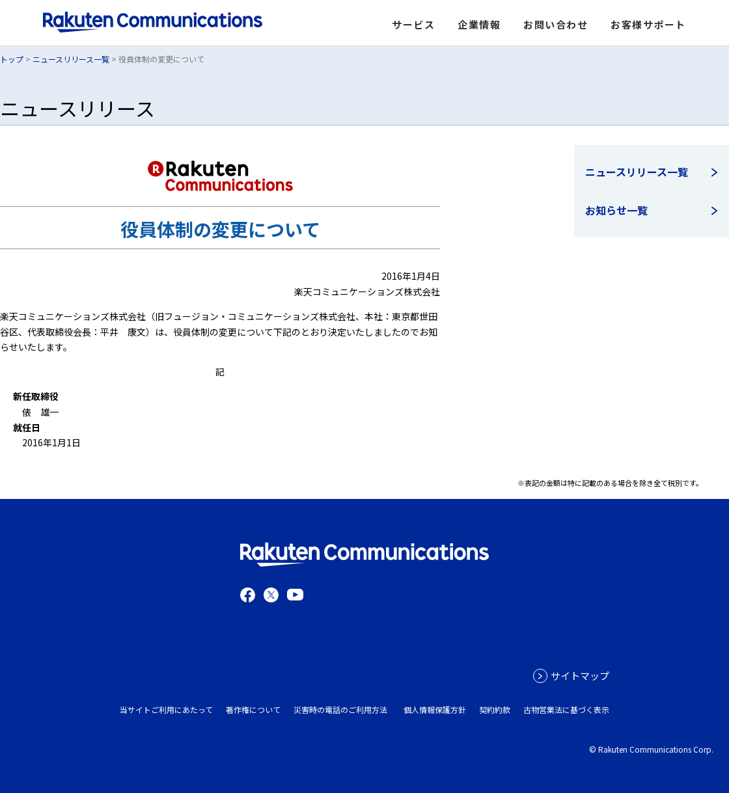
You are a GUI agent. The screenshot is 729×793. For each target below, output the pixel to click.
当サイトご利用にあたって (166, 709)
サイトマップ (580, 675)
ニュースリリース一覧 (71, 58)
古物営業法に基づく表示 (566, 709)
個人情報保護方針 (435, 709)
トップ (11, 58)
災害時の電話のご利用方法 (340, 709)
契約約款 (494, 709)
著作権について (253, 709)
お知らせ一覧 (616, 210)
